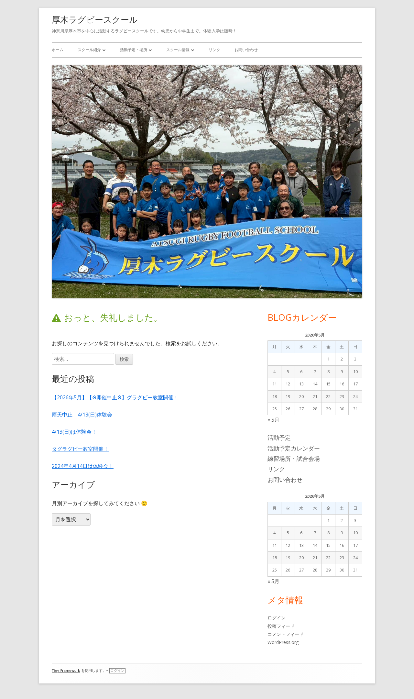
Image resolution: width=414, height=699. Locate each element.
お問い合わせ (246, 49)
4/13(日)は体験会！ (74, 431)
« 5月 (273, 419)
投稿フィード (281, 626)
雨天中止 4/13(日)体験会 (82, 414)
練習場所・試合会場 (293, 458)
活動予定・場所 (133, 49)
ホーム (57, 49)
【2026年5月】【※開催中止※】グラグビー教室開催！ (115, 397)
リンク (214, 49)
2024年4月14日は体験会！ (83, 466)
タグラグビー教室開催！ (80, 448)
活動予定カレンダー (293, 448)
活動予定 (279, 437)
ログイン (276, 618)
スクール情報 (178, 49)
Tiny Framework (66, 671)
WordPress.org (283, 642)
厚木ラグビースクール (95, 19)
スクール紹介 (89, 49)
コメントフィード (285, 634)
